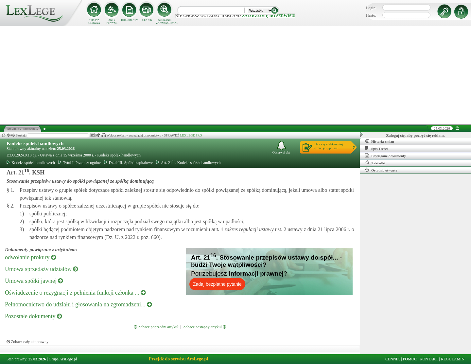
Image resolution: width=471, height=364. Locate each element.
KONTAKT (429, 359)
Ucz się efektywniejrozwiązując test (328, 146)
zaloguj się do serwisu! (268, 15)
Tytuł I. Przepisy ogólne (79, 162)
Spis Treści (376, 148)
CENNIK (147, 20)
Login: (371, 8)
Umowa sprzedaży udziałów (41, 269)
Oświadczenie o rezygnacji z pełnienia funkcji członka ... (75, 292)
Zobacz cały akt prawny (27, 341)
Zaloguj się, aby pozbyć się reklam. (415, 135)
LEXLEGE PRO (191, 135)
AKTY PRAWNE (111, 22)
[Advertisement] (235, 75)
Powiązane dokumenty (385, 155)
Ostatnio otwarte (381, 170)
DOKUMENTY (129, 20)
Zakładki (375, 162)
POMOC (410, 359)
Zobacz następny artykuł (204, 327)
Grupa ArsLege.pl (63, 359)
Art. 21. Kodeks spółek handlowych (188, 162)
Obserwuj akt (281, 147)
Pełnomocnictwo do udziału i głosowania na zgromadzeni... (78, 304)
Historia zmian (379, 141)
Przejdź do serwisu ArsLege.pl (178, 358)
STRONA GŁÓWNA (94, 22)
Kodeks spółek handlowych (35, 143)
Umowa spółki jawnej (34, 281)
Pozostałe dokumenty (33, 316)
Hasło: (371, 15)
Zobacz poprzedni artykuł (156, 327)
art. (216, 229)
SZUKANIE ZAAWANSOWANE (165, 22)
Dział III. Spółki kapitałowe (128, 162)
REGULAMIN (452, 359)
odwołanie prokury (30, 257)
